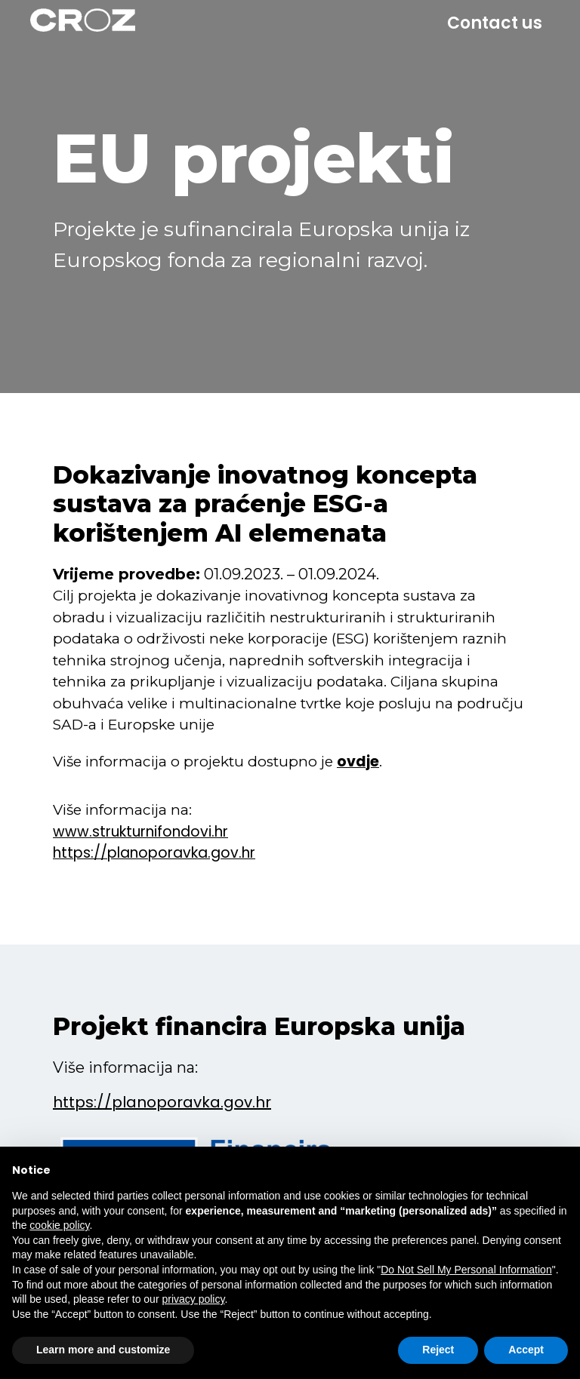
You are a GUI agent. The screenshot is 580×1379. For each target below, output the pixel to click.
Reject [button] (438, 1350)
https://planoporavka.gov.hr (162, 1102)
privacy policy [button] (193, 1299)
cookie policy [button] (59, 1225)
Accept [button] (526, 1350)
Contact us (494, 23)
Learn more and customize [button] (103, 1350)
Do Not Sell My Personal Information (466, 1270)
